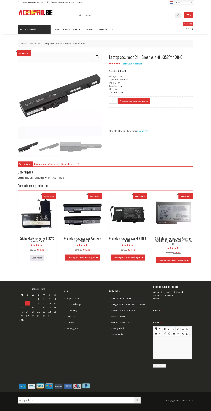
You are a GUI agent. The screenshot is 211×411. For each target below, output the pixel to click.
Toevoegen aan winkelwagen (134, 101)
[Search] (178, 15)
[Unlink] (169, 334)
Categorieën (28, 29)
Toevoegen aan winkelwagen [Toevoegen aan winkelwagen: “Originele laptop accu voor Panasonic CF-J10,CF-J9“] (81, 257)
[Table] (176, 334)
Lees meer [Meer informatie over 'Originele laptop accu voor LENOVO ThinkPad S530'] (37, 257)
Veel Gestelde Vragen (121, 298)
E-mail (157, 310)
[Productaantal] (113, 101)
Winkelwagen (76, 304)
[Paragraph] (158, 334)
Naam (156, 298)
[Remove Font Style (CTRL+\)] (177, 328)
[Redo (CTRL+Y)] (187, 334)
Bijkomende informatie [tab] (46, 164)
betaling (73, 310)
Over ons (77, 29)
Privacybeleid (117, 328)
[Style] (158, 328)
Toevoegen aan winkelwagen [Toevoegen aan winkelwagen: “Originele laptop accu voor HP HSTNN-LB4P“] (126, 257)
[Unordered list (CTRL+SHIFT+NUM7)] (183, 328)
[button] (97, 56)
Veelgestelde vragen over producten (128, 304)
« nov (21, 319)
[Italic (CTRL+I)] (169, 328)
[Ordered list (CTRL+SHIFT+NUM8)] (187, 328)
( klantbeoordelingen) (132, 63)
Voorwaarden (117, 334)
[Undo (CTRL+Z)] (183, 334)
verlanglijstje (106, 29)
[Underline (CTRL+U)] (173, 328)
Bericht (157, 322)
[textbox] (172, 348)
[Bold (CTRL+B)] (165, 328)
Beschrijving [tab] (25, 164)
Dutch (175, 2)
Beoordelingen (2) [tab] (70, 164)
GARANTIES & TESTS (121, 322)
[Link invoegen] (165, 334)
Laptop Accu (143, 131)
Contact (90, 29)
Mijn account (61, 29)
